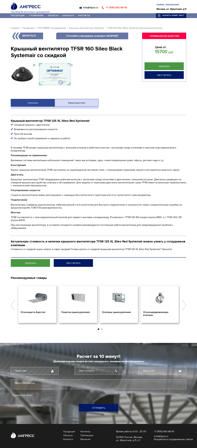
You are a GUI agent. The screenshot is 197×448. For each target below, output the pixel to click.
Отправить (98, 407)
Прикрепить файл (22, 395)
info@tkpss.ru (90, 7)
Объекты (53, 15)
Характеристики (76, 102)
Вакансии (85, 439)
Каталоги (68, 15)
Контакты (84, 15)
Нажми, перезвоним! (168, 4)
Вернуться (29, 35)
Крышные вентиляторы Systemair (86, 28)
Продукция (17, 15)
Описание (33, 102)
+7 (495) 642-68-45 (116, 7)
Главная (15, 28)
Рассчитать (164, 75)
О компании (36, 15)
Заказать (164, 66)
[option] (37, 304)
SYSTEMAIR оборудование (51, 28)
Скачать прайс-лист (173, 15)
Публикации (86, 435)
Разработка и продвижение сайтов (173, 439)
